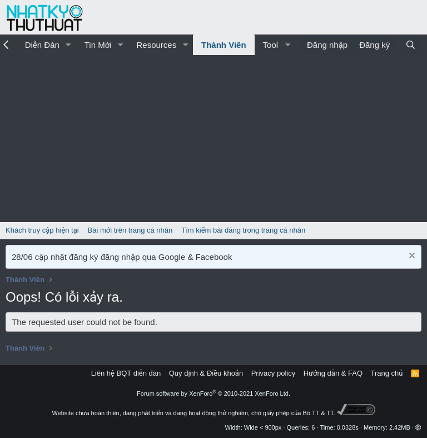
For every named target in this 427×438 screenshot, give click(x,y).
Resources (156, 45)
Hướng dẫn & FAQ (333, 373)
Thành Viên (223, 45)
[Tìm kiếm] (410, 45)
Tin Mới (98, 45)
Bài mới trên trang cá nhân (130, 230)
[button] (68, 45)
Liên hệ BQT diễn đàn (126, 373)
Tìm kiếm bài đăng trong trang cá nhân (243, 230)
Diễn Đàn (42, 45)
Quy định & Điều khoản (206, 373)
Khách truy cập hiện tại (42, 230)
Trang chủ (387, 373)
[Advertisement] (213, 138)
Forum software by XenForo (213, 393)
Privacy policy (273, 373)
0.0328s (348, 427)
